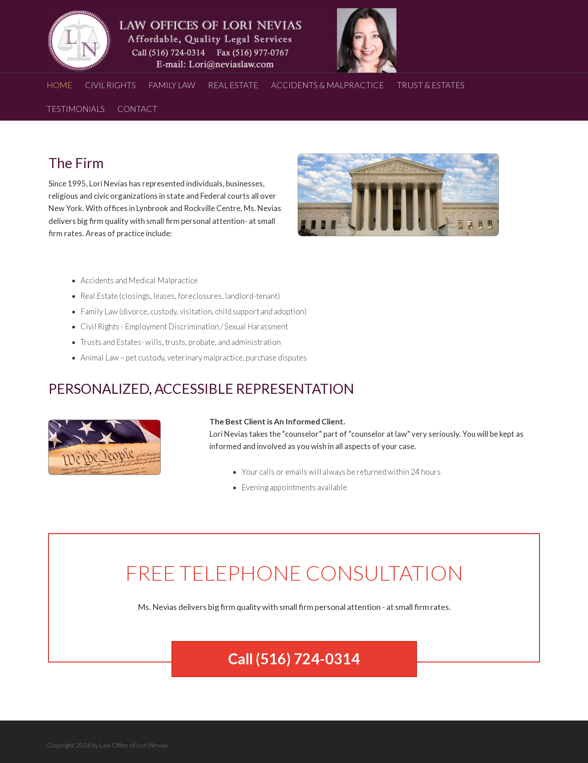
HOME (59, 85)
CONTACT (137, 109)
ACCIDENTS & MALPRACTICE (327, 85)
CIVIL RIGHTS (110, 85)
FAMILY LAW (172, 85)
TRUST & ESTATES (431, 85)
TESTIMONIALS (76, 109)
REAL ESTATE (233, 85)
